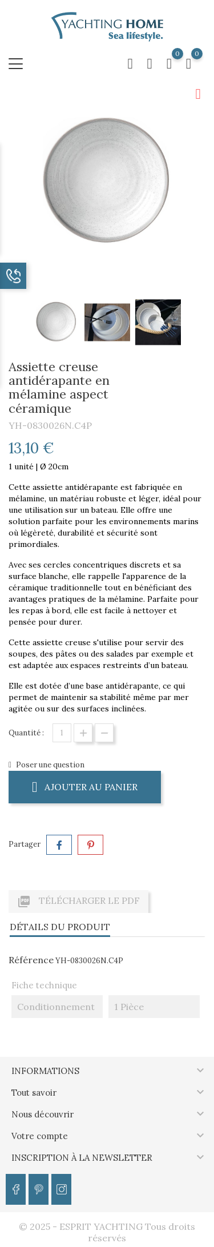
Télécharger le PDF (78, 901)
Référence (31, 960)
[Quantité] (62, 732)
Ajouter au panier (85, 786)
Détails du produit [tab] (60, 926)
